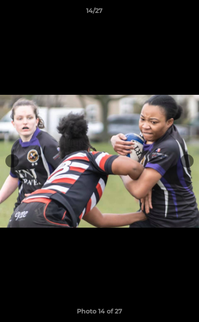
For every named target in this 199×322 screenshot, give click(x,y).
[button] (167, 13)
